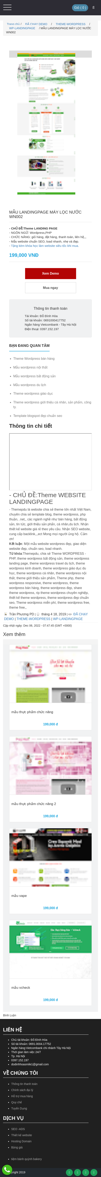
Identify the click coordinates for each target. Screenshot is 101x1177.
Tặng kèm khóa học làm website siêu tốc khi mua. (45, 245)
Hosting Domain (21, 1141)
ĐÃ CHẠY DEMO (36, 24)
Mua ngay (50, 288)
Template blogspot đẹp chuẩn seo (37, 416)
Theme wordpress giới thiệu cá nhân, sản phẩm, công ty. (52, 405)
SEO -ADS (18, 1129)
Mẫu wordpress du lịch (29, 385)
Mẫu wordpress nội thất (30, 367)
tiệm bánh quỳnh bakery (26, 1159)
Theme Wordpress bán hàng (33, 358)
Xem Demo (50, 273)
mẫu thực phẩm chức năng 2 (33, 804)
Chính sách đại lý (22, 1090)
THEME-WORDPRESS (71, 24)
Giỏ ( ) (80, 7)
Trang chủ (13, 24)
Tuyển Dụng (19, 1108)
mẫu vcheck (20, 988)
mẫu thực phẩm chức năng (32, 712)
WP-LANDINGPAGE (22, 28)
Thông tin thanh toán (24, 1084)
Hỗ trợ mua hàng (22, 1096)
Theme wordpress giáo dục (33, 393)
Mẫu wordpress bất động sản (34, 376)
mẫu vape (19, 896)
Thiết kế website (21, 1135)
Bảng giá (16, 1147)
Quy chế (16, 1102)
